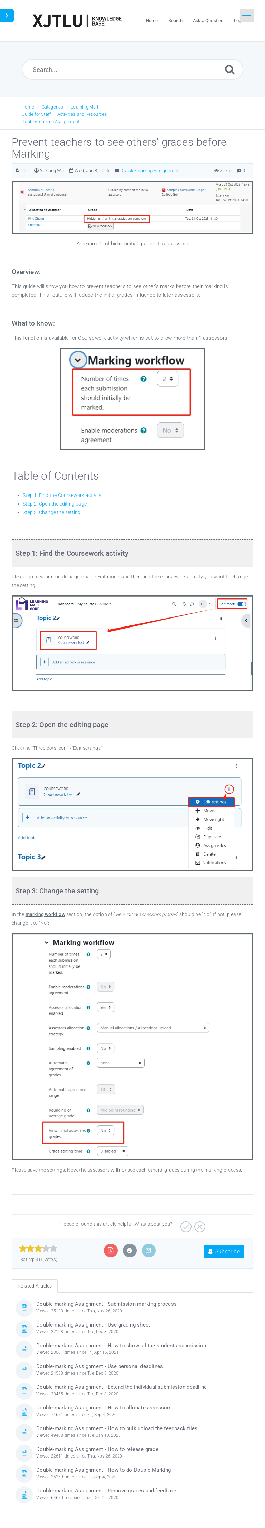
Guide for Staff (36, 114)
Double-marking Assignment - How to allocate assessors (104, 1408)
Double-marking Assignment (50, 121)
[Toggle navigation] (247, 15)
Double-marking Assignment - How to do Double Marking (103, 1470)
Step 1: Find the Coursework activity (62, 495)
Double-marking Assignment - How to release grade (97, 1449)
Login (239, 20)
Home (28, 107)
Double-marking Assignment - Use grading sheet (93, 1325)
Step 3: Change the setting (51, 512)
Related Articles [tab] (35, 1286)
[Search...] (133, 69)
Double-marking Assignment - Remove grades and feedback (106, 1491)
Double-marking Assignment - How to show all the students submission (121, 1345)
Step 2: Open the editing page (55, 504)
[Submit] (230, 69)
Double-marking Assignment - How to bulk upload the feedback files (116, 1428)
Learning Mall (84, 107)
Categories (52, 107)
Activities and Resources (82, 114)
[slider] (38, 1248)
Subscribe (224, 1251)
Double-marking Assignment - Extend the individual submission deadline (121, 1387)
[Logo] (77, 20)
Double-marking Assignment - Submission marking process (106, 1304)
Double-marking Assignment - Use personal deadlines (99, 1366)
